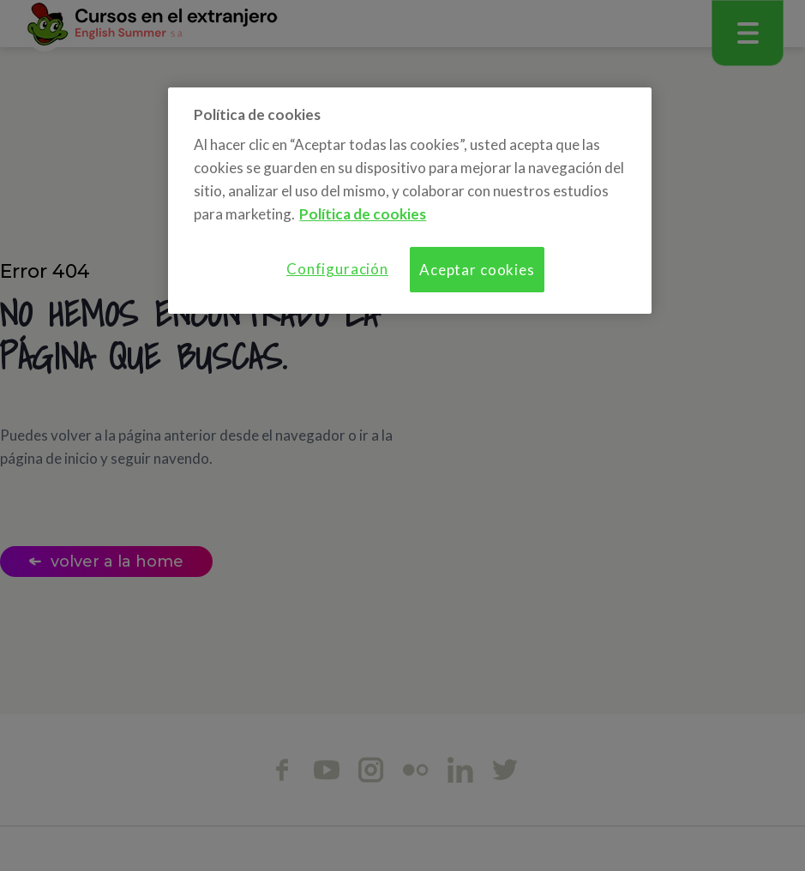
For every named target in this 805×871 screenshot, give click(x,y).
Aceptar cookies (477, 270)
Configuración (337, 269)
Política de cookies (362, 214)
